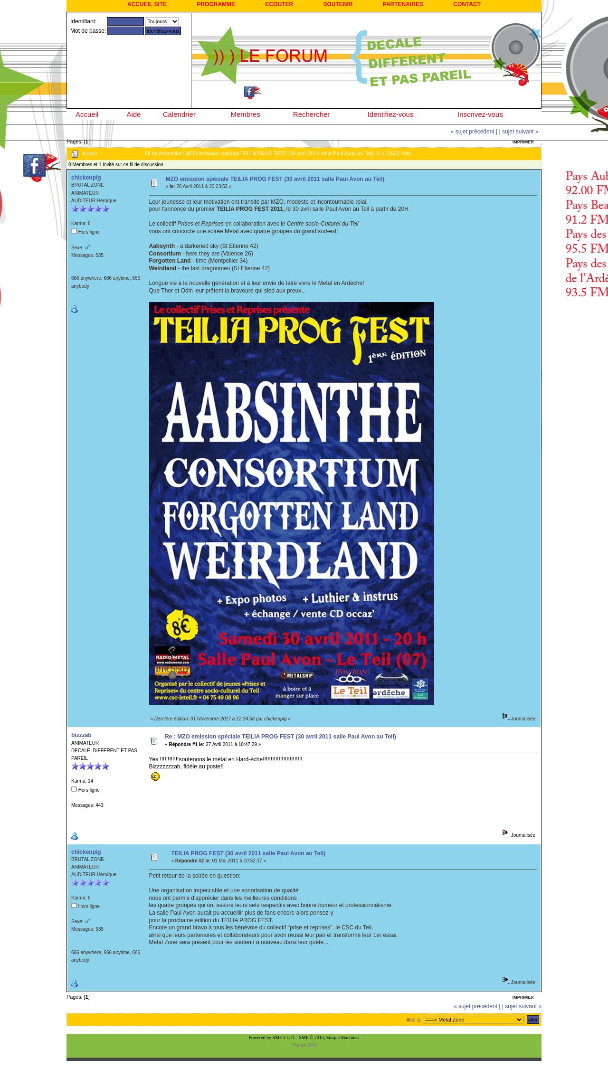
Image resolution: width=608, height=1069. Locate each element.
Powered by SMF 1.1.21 (272, 1037)
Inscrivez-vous (480, 114)
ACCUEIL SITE (147, 4)
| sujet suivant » (519, 131)
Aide (133, 114)
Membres (245, 114)
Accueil (87, 114)
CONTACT (467, 4)
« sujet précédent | (474, 131)
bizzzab (81, 735)
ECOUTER (279, 4)
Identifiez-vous (391, 114)
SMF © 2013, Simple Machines (329, 1037)
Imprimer (523, 142)
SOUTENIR (337, 4)
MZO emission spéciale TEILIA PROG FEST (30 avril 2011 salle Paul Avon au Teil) (275, 179)
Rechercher (311, 114)
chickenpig (86, 177)
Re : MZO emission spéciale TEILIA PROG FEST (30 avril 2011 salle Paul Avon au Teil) (280, 736)
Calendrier (179, 114)
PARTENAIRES (403, 4)
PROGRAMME (216, 4)
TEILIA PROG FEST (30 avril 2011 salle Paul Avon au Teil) (248, 853)
